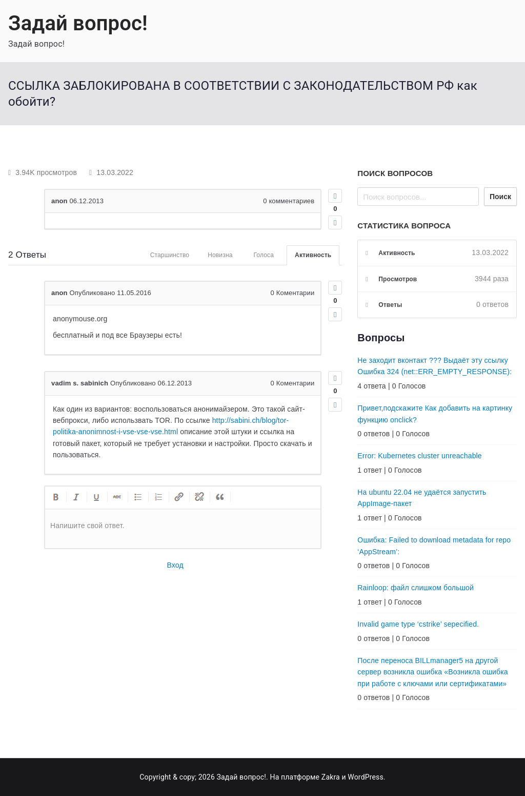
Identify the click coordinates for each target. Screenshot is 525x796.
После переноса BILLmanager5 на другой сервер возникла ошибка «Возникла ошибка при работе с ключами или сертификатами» (432, 672)
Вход (175, 565)
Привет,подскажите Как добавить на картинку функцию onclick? (434, 413)
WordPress (365, 777)
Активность (313, 255)
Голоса (264, 255)
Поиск (500, 196)
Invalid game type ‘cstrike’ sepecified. (418, 624)
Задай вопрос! (78, 23)
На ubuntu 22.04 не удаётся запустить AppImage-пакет (421, 498)
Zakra (330, 777)
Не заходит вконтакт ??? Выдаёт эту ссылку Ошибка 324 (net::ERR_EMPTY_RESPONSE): (434, 366)
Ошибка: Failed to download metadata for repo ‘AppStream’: (434, 545)
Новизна (220, 255)
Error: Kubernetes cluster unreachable (419, 456)
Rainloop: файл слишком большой (415, 588)
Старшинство (170, 255)
